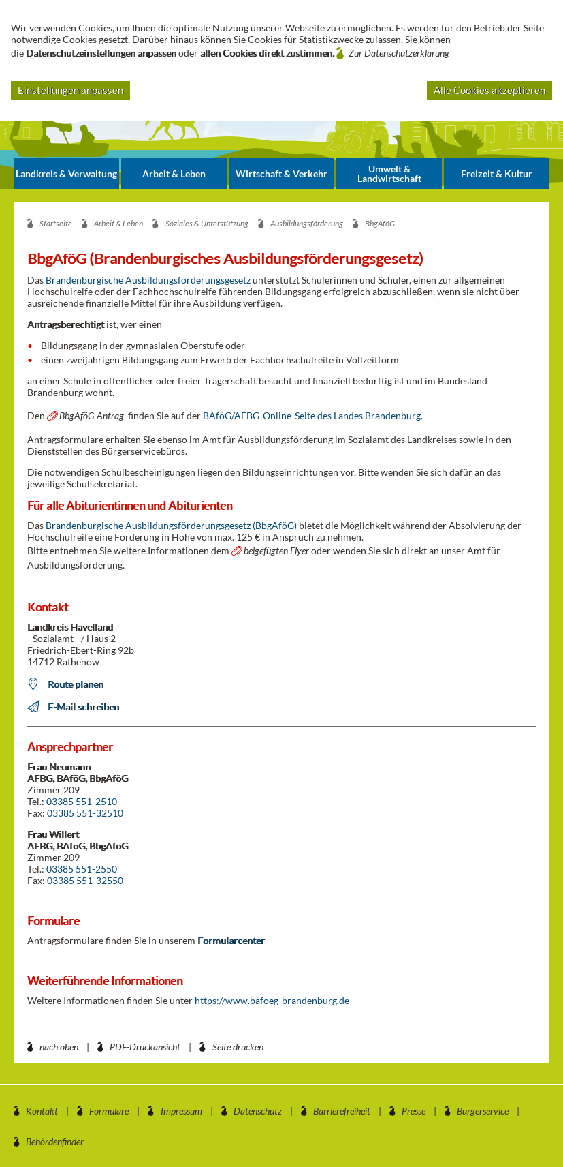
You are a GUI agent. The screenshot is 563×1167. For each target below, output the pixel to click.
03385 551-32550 (85, 880)
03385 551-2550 (81, 869)
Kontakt (42, 1111)
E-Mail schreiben (83, 706)
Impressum (181, 1111)
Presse (413, 1111)
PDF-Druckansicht (145, 1046)
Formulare (109, 1111)
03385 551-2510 (81, 801)
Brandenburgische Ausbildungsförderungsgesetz (149, 280)
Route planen (75, 684)
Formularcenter (231, 940)
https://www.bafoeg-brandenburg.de (272, 1000)
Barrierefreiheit (341, 1111)
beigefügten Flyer (276, 550)
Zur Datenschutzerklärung (399, 53)
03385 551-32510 (85, 813)
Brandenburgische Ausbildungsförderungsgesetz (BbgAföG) (171, 525)
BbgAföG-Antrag (91, 415)
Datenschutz (258, 1111)
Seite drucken (237, 1046)
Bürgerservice (483, 1111)
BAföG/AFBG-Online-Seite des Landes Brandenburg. (313, 415)
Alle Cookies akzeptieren (489, 90)
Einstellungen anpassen (70, 90)
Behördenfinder (55, 1141)
